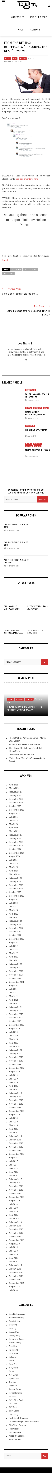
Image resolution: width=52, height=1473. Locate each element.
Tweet (5, 260)
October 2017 (15, 1150)
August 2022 (14, 942)
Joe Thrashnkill (26, 343)
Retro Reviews (15, 1393)
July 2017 (13, 1161)
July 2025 (13, 817)
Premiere (29, 699)
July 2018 (13, 1118)
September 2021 (16, 982)
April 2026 (13, 785)
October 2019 (15, 1064)
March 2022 (14, 960)
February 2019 (15, 1093)
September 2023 (16, 896)
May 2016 (13, 1211)
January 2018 (15, 1140)
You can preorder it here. (27, 179)
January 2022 (15, 967)
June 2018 (13, 1122)
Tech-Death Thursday (18, 1418)
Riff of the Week (16, 1400)
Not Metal (13, 1375)
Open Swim (30, 426)
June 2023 (13, 907)
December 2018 (16, 1100)
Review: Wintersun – (37, 450)
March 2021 (14, 1003)
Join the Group (38, 17)
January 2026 (15, 795)
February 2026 (15, 792)
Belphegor (16, 269)
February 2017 (15, 1179)
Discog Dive (14, 1332)
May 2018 (13, 1125)
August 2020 (14, 1028)
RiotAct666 (8, 273)
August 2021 (14, 985)
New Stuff (37, 408)
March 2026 (14, 788)
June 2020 (13, 1036)
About (21, 29)
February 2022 (15, 964)
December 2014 (16, 1272)
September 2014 (16, 1283)
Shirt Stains (14, 1411)
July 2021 (13, 989)
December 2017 (16, 1143)
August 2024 (14, 856)
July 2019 (13, 1075)
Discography (14, 1335)
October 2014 (15, 1279)
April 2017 (13, 1172)
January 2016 (15, 1226)
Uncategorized (15, 1432)
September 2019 (16, 1068)
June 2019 (13, 1079)
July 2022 (13, 946)
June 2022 (13, 950)
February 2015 (15, 1265)
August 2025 (14, 813)
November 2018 (16, 1104)
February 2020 (15, 1050)
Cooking (12, 1328)
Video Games (15, 1439)
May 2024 (13, 867)
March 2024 (14, 874)
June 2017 (13, 1165)
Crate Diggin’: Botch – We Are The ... (20, 293)
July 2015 (13, 1247)
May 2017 (13, 1168)
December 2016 (16, 1186)
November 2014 (16, 1276)
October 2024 (15, 849)
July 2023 (13, 903)
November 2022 (16, 932)
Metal (7, 58)
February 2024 (15, 878)
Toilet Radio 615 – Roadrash (21, 754)
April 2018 (13, 1129)
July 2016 (13, 1204)
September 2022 (16, 939)
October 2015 (15, 1236)
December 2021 (16, 971)
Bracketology (15, 1321)
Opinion (29, 446)
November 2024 (16, 846)
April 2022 (13, 957)
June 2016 (13, 1208)
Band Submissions (17, 1314)
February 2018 (15, 1136)
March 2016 (14, 1218)
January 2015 (15, 1269)
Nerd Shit (13, 1364)
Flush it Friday (15, 1343)
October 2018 (15, 1107)
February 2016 (15, 1222)
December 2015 (16, 1229)
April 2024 (13, 871)
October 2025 (15, 806)
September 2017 (16, 1154)
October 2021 (15, 978)
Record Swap (15, 1389)
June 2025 (13, 820)
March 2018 (14, 1132)
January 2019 (15, 1097)
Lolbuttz (12, 1357)
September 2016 (16, 1197)
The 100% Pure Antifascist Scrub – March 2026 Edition (13, 608)
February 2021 (15, 1007)
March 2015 (14, 1262)
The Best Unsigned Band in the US (24, 1422)
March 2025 (14, 831)
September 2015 (16, 1240)
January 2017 (15, 1183)
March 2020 (14, 1046)
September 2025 (16, 810)
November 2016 (16, 1190)
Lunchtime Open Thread (36, 430)
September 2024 (16, 853)
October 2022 (15, 935)
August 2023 (14, 899)
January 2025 (15, 838)
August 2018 (14, 1115)
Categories (17, 17)
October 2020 (15, 1021)
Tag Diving (13, 1414)
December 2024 (16, 842)
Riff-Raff (13, 1407)
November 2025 (16, 803)
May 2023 (13, 910)
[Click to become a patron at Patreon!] (26, 240)
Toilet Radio (30, 390)
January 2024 (15, 881)
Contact (35, 29)
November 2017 (16, 1147)
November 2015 (16, 1233)
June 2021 (13, 993)
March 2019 (14, 1089)
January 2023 (15, 924)
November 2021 (16, 975)
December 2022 (16, 928)
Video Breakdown (17, 1436)
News (14, 58)
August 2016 (14, 1201)
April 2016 (13, 1215)
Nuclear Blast (31, 269)
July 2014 (13, 1290)
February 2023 (15, 921)
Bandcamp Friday (16, 1317)
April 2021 (13, 1000)
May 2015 (13, 1254)
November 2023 (16, 889)
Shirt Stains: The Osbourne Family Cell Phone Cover (13, 633)
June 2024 (13, 863)
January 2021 (15, 1011)
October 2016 (15, 1193)
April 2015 (13, 1258)
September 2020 (16, 1025)
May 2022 (13, 953)
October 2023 (15, 892)
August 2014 (14, 1287)
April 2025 (13, 828)
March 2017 (14, 1176)
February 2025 (15, 835)
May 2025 (13, 824)
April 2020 (13, 1043)
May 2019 (13, 1082)
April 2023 (13, 914)
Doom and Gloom (16, 1339)
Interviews (13, 1350)
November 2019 (16, 1061)
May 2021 (13, 996)
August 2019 (14, 1072)
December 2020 (16, 1014)
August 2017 (14, 1158)
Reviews (23, 58)
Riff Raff (13, 1404)
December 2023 (16, 885)
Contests (13, 1325)
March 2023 (14, 917)
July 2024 (13, 860)
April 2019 (13, 1086)
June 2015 (13, 1251)
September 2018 (16, 1111)
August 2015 (14, 1244)
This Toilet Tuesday (17, 1425)
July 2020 (13, 1032)
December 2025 (16, 799)
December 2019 (16, 1057)
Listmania (13, 1353)
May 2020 (13, 1039)
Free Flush (13, 1346)
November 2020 (16, 1018)
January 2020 (15, 1053)
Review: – (24, 744)
